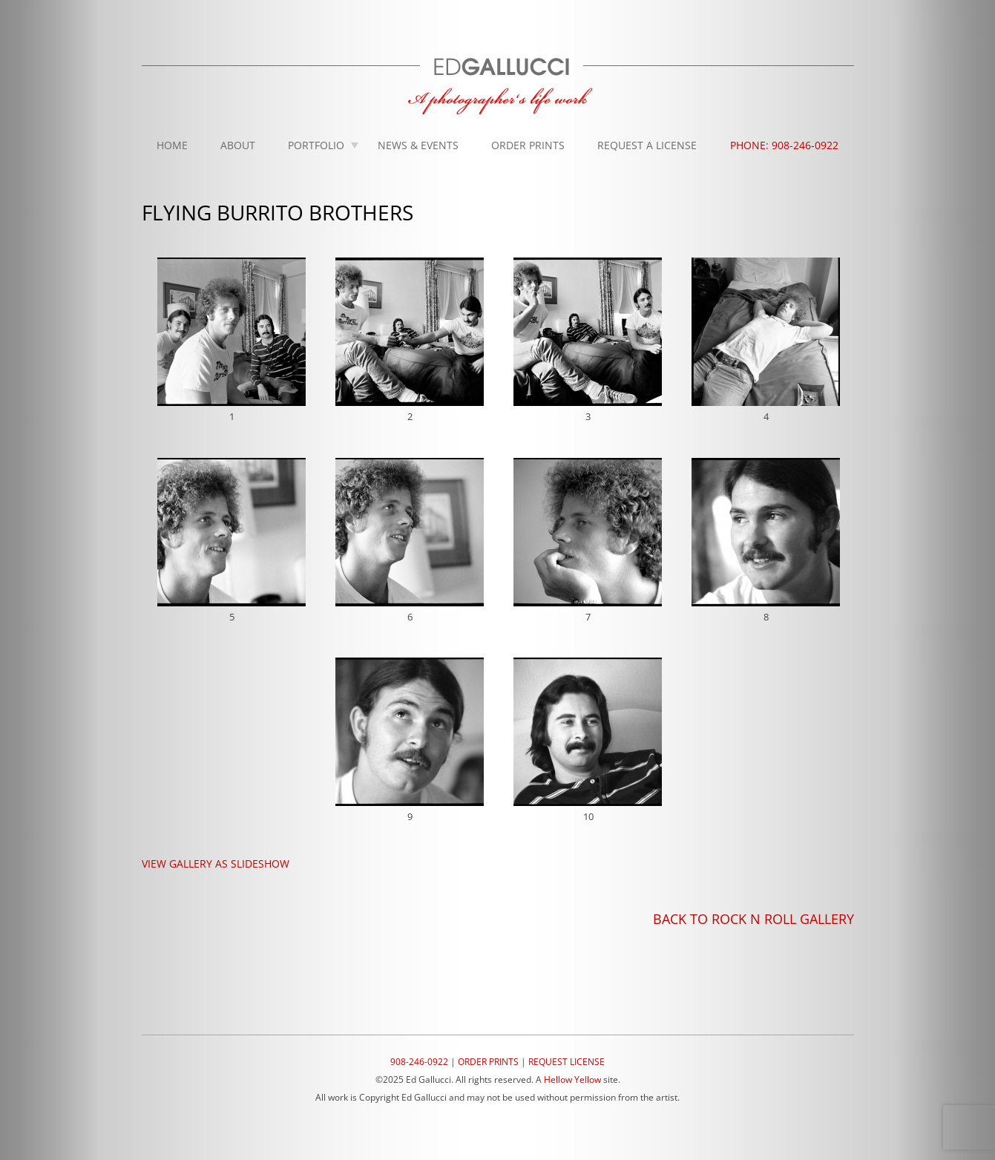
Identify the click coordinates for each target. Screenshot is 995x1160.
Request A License (647, 145)
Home (172, 145)
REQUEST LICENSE (566, 1061)
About (237, 145)
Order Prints (528, 145)
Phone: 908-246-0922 (784, 145)
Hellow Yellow (572, 1079)
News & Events (418, 145)
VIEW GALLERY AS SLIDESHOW (215, 863)
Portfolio (316, 145)
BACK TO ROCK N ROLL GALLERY (753, 919)
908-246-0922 (419, 1061)
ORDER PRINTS (488, 1061)
